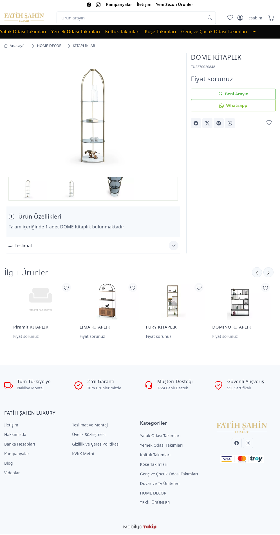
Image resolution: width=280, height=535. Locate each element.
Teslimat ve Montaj (90, 425)
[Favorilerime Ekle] (269, 123)
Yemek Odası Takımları (75, 31)
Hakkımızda (15, 435)
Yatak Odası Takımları (23, 31)
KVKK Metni (83, 454)
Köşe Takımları (160, 31)
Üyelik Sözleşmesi (89, 435)
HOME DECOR (153, 493)
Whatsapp (233, 105)
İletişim (143, 4)
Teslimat (20, 246)
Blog (8, 464)
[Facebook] (237, 444)
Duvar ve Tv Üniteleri (160, 484)
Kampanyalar (119, 4)
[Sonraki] (257, 273)
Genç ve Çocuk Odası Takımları (214, 31)
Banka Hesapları (19, 445)
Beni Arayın (233, 94)
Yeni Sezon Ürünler (174, 4)
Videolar (12, 473)
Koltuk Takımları (122, 31)
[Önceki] (268, 273)
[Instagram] (248, 444)
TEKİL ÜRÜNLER (155, 503)
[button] (257, 31)
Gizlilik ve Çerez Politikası (96, 445)
